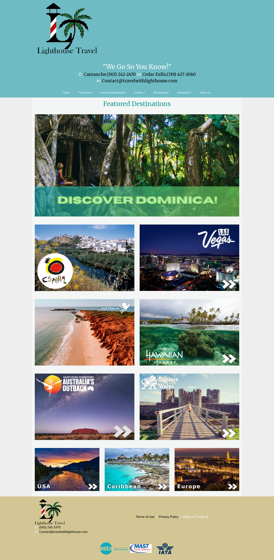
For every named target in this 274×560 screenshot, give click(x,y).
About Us (205, 92)
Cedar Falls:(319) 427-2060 (169, 74)
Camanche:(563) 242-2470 (110, 74)
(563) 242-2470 (50, 527)
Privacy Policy (168, 517)
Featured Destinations (113, 92)
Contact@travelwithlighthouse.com (140, 81)
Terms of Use (145, 517)
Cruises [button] (138, 92)
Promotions (85, 92)
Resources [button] (183, 92)
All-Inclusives (161, 92)
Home (66, 92)
